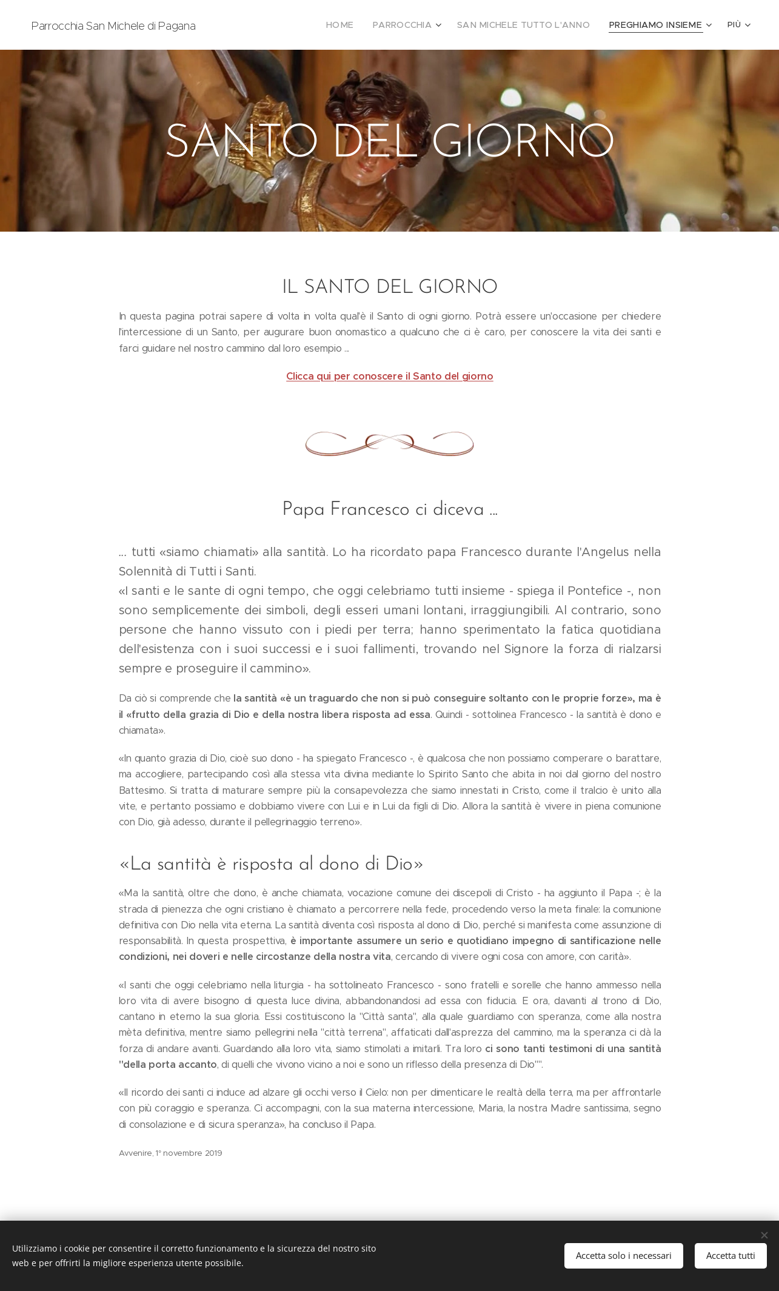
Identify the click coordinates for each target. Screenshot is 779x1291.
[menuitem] (248, 25)
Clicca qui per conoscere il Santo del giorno (389, 376)
